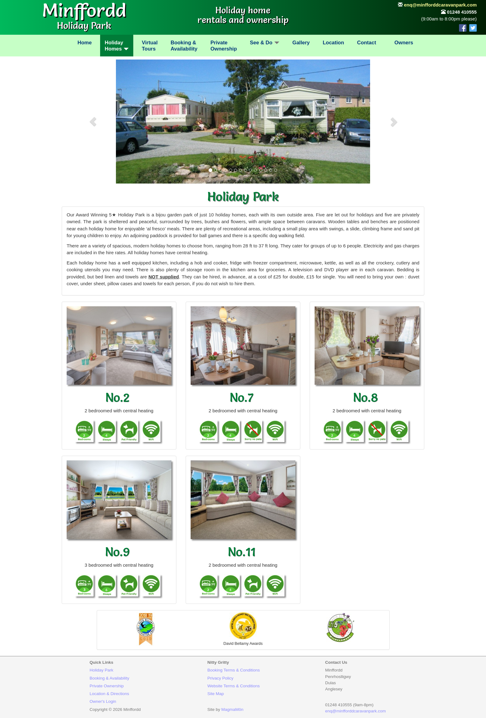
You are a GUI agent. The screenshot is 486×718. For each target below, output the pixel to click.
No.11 (241, 551)
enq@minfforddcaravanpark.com (440, 4)
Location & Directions (109, 693)
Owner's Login (103, 701)
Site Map (215, 693)
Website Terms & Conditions (233, 686)
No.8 (365, 397)
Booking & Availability (109, 678)
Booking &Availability (184, 45)
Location (333, 42)
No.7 (242, 397)
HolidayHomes (117, 45)
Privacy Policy (220, 678)
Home (84, 42)
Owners (403, 42)
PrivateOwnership (223, 45)
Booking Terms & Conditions (233, 670)
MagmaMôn (232, 709)
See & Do (264, 42)
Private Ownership (107, 686)
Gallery (301, 42)
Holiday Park (101, 670)
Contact (366, 42)
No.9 (117, 551)
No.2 (117, 397)
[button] (92, 122)
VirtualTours (149, 45)
